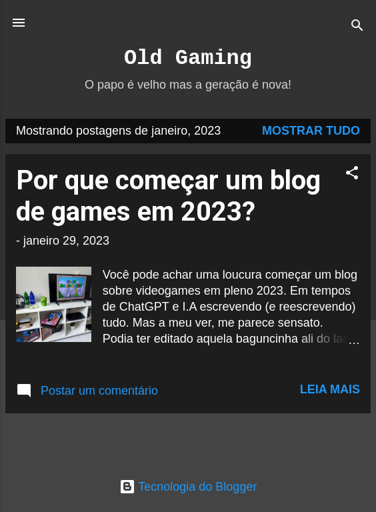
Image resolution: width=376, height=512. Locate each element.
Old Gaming (188, 58)
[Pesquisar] (357, 27)
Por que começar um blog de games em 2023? (168, 196)
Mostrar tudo (311, 130)
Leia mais (330, 389)
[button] (352, 175)
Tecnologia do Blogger (188, 486)
